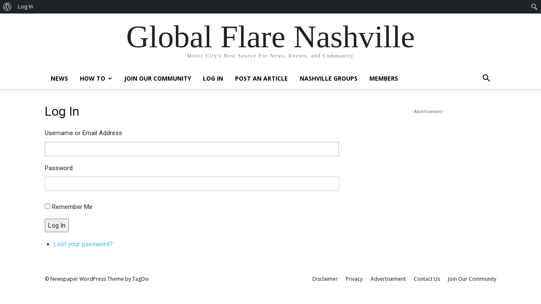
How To (96, 78)
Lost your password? (83, 244)
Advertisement (388, 278)
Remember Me (72, 207)
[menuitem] (7, 7)
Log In (213, 78)
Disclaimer (325, 278)
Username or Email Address (83, 133)
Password (59, 168)
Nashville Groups (329, 78)
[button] (486, 79)
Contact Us (427, 278)
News (59, 78)
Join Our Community (157, 78)
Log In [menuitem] (25, 6)
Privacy (354, 278)
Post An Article (261, 78)
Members (383, 78)
